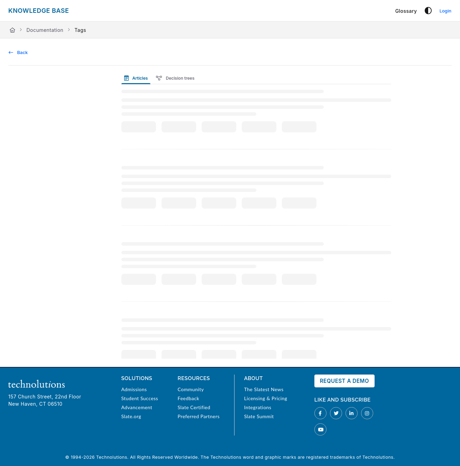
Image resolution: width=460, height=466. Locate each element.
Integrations (258, 407)
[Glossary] (406, 11)
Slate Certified (194, 407)
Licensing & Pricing (265, 398)
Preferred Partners (199, 416)
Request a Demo (344, 381)
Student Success (139, 398)
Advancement (136, 407)
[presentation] (137, 78)
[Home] (12, 30)
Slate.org (131, 416)
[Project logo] (38, 10)
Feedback (188, 398)
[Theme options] (428, 10)
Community (191, 389)
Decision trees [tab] (175, 78)
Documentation (44, 30)
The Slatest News (264, 389)
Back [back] (18, 52)
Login (445, 11)
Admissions (134, 389)
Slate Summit (259, 416)
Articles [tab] (136, 78)
